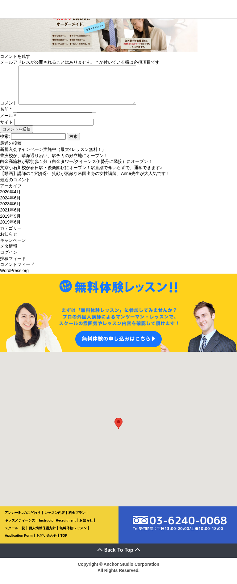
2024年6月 (10, 205)
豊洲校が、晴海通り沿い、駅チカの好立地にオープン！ (54, 162)
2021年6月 (10, 217)
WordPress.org (14, 277)
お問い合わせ (46, 543)
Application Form (18, 543)
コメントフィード (17, 271)
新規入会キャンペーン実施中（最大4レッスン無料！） (53, 156)
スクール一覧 (15, 535)
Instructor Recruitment (57, 528)
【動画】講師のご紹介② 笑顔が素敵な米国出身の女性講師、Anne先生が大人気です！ (85, 180)
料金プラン (77, 520)
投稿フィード (13, 265)
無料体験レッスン (73, 535)
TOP (63, 543)
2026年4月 (10, 199)
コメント (8, 110)
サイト (6, 129)
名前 (5, 116)
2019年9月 (10, 223)
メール (8, 123)
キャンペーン (13, 247)
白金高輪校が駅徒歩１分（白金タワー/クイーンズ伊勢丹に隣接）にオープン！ (76, 168)
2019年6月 (10, 229)
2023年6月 (10, 211)
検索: (5, 143)
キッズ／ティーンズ (20, 528)
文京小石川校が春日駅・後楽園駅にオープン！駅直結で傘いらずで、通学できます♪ (81, 175)
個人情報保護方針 (42, 535)
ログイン (8, 259)
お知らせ (8, 241)
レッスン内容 (54, 520)
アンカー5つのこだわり (22, 520)
